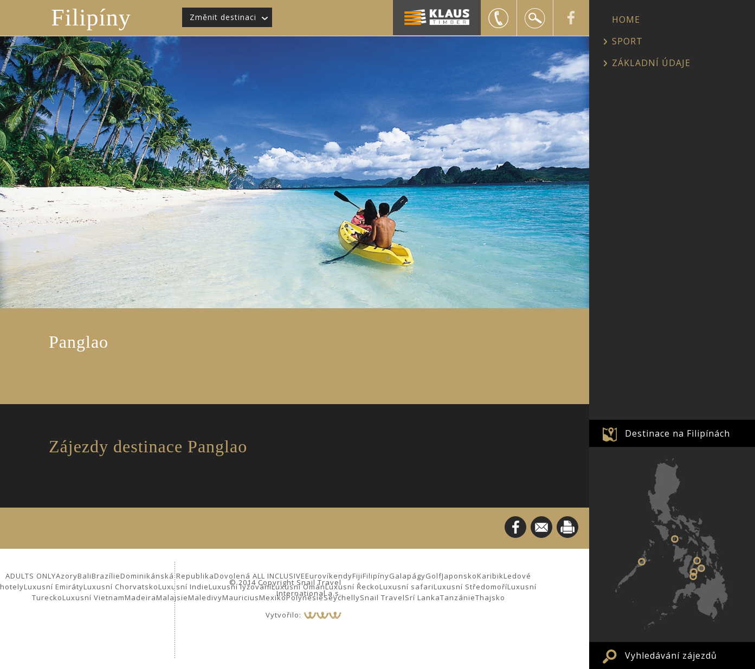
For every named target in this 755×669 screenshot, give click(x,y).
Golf (433, 576)
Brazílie (106, 576)
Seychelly (342, 597)
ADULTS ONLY (30, 576)
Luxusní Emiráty (53, 587)
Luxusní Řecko (352, 587)
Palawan (642, 562)
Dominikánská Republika (167, 576)
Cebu (697, 560)
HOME (626, 19)
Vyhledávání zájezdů (671, 655)
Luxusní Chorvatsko (120, 587)
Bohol (701, 568)
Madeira (140, 597)
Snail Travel (382, 597)
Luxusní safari (406, 587)
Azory (67, 576)
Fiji (357, 576)
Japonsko (459, 576)
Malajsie (172, 597)
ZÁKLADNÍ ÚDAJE (651, 63)
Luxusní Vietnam (93, 597)
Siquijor (693, 576)
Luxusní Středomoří (470, 587)
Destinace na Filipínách (677, 433)
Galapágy (407, 576)
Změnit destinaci (223, 17)
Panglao (694, 572)
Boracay (675, 539)
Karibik (490, 576)
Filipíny (91, 17)
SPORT (627, 41)
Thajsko (490, 597)
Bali (85, 576)
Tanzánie (457, 597)
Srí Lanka (422, 597)
